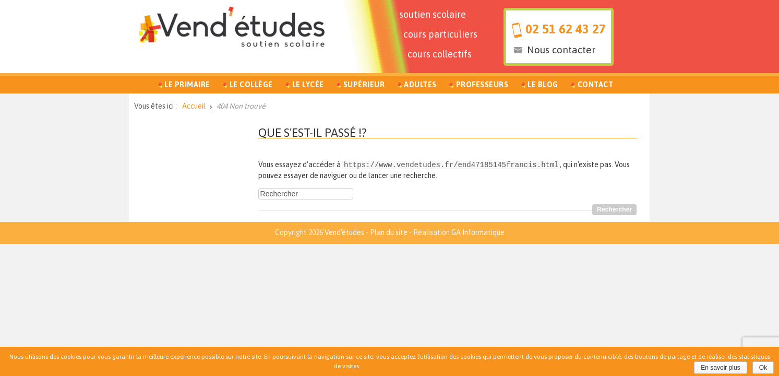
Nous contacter (561, 49)
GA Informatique (478, 232)
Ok (763, 367)
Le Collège (251, 84)
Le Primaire (187, 84)
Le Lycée (308, 84)
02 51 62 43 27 (565, 29)
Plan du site (389, 232)
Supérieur (364, 84)
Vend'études (344, 232)
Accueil (194, 106)
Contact (596, 84)
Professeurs (482, 84)
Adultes (420, 84)
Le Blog (543, 84)
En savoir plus (720, 367)
